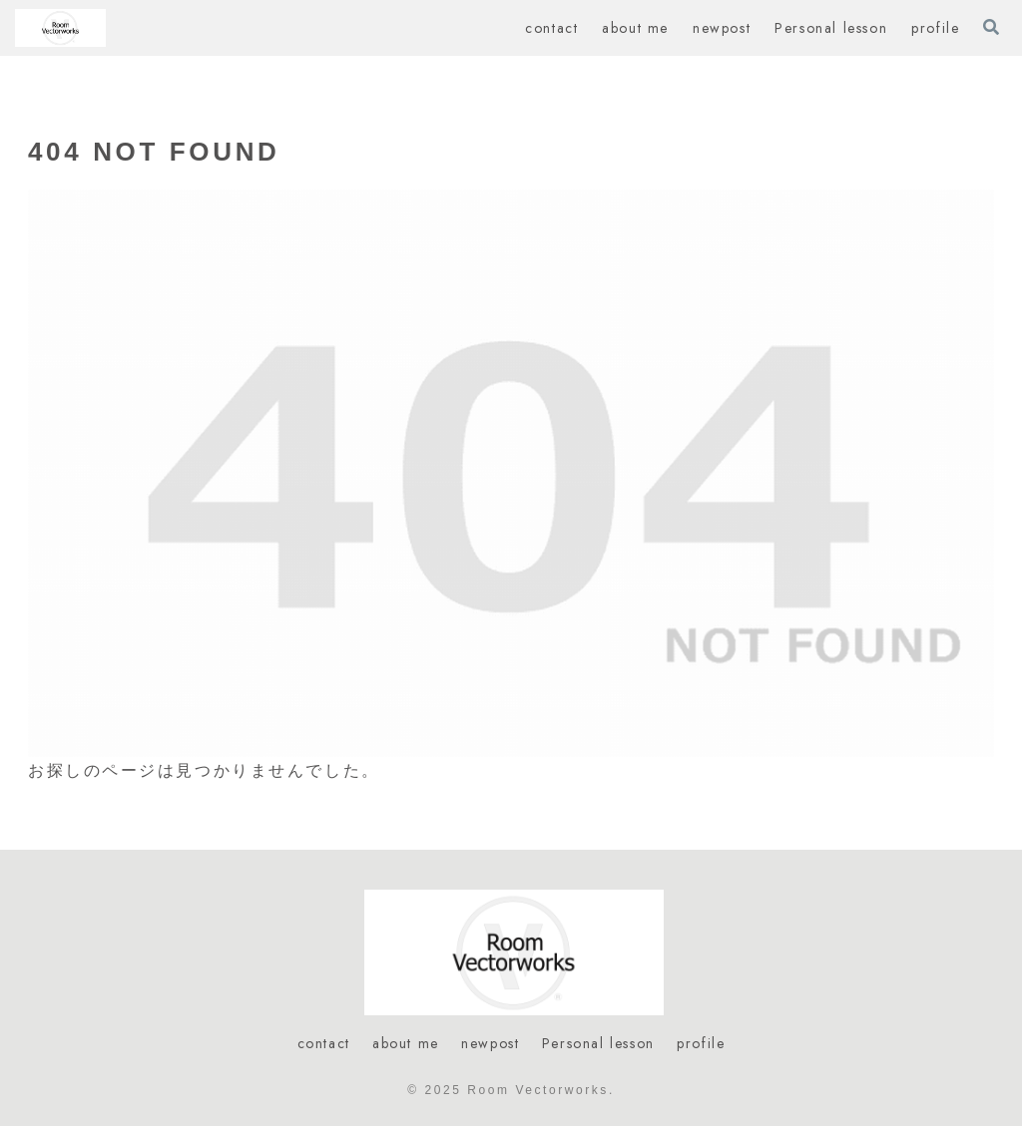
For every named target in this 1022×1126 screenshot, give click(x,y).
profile (701, 1043)
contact (323, 1043)
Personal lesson (598, 1043)
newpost (490, 1043)
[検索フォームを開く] (991, 27)
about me (405, 1043)
